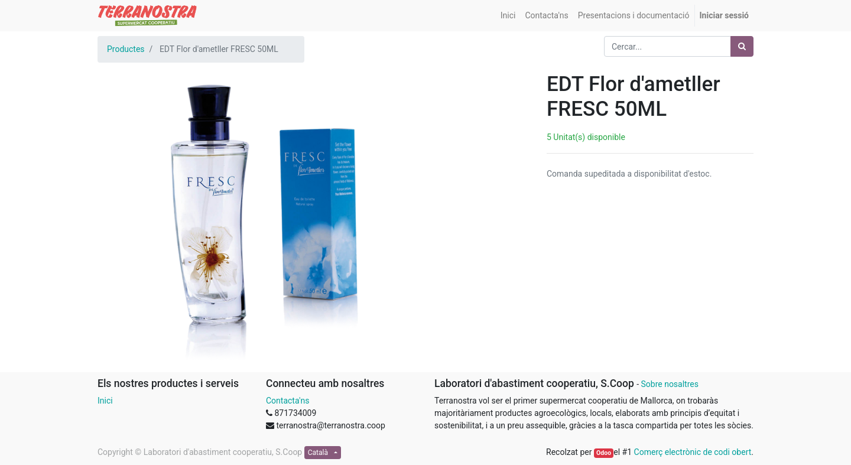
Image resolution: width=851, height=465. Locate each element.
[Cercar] (741, 46)
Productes (126, 49)
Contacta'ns (287, 400)
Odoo (603, 453)
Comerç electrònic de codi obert (693, 452)
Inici (105, 400)
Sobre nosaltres (669, 384)
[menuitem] (508, 16)
